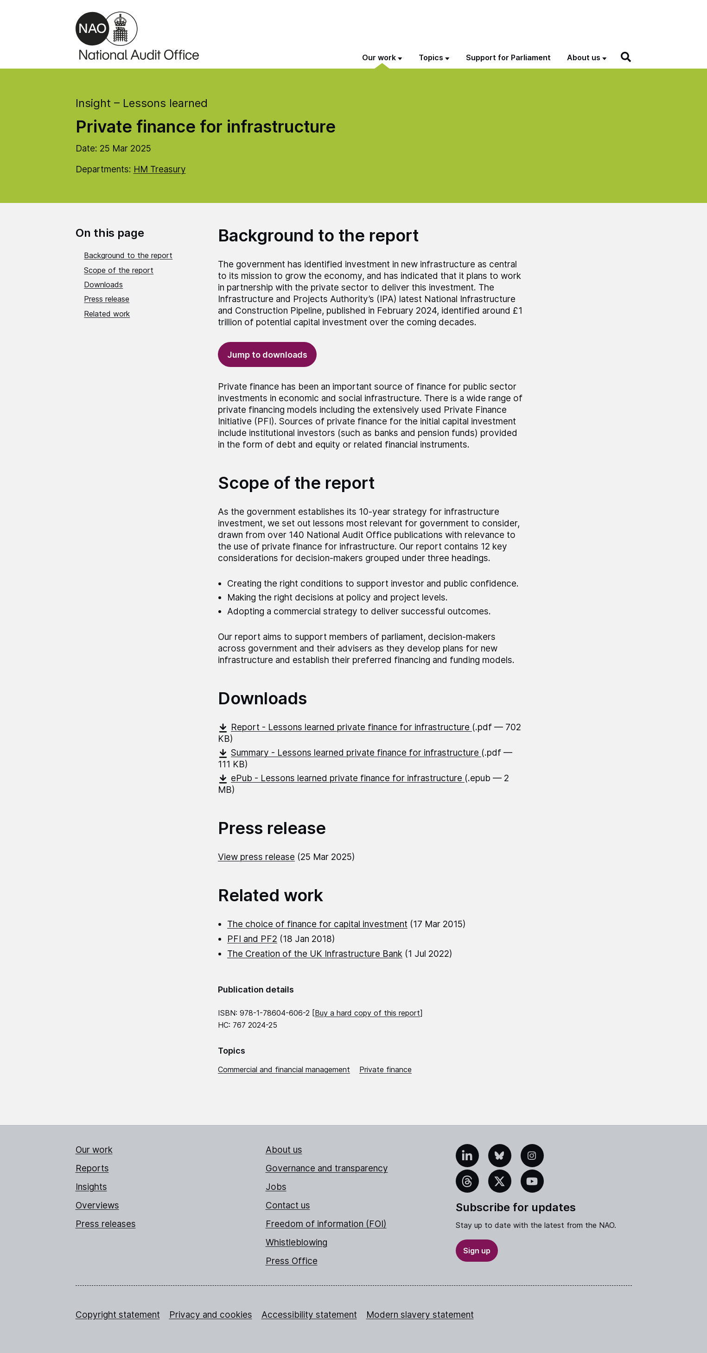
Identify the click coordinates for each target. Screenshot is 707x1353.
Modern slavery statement (420, 1314)
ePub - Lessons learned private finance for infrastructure (341, 778)
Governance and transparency (327, 1168)
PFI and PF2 (252, 939)
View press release (256, 857)
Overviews (97, 1205)
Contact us (288, 1205)
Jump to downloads (267, 355)
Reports (92, 1168)
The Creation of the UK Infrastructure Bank (314, 953)
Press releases (106, 1224)
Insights (91, 1187)
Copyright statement (118, 1314)
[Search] (626, 57)
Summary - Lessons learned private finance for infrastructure (349, 752)
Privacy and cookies (210, 1314)
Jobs (276, 1187)
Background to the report (128, 255)
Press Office (292, 1261)
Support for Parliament (508, 57)
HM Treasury (160, 169)
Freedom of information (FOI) (326, 1224)
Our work (94, 1149)
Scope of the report (118, 270)
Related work (107, 313)
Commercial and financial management (284, 1069)
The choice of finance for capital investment (317, 924)
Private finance (385, 1069)
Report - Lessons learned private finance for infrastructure (345, 727)
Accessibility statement (309, 1314)
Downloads (103, 284)
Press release (106, 298)
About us (284, 1149)
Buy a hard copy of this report (367, 1013)
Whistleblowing (296, 1242)
